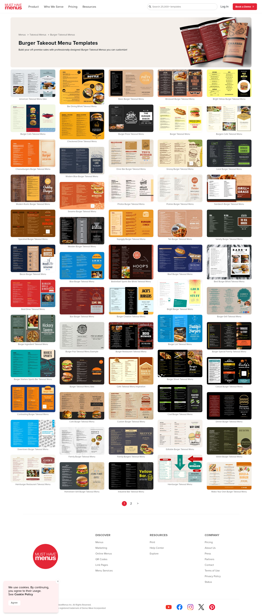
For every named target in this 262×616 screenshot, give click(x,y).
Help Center (157, 548)
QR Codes (101, 559)
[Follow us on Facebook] (179, 607)
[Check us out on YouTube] (168, 607)
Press (208, 553)
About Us (210, 548)
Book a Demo (244, 6)
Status (208, 582)
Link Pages (101, 565)
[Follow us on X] (201, 607)
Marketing (101, 548)
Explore (154, 553)
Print (152, 542)
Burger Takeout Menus (62, 35)
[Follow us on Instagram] (190, 607)
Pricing (72, 6)
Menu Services (104, 570)
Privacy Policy (213, 576)
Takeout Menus (38, 35)
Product (33, 6)
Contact (209, 565)
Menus (22, 35)
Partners (209, 559)
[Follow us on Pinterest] (212, 607)
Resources (89, 6)
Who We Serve (53, 6)
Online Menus (103, 553)
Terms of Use (212, 570)
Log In (225, 6)
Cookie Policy (23, 594)
